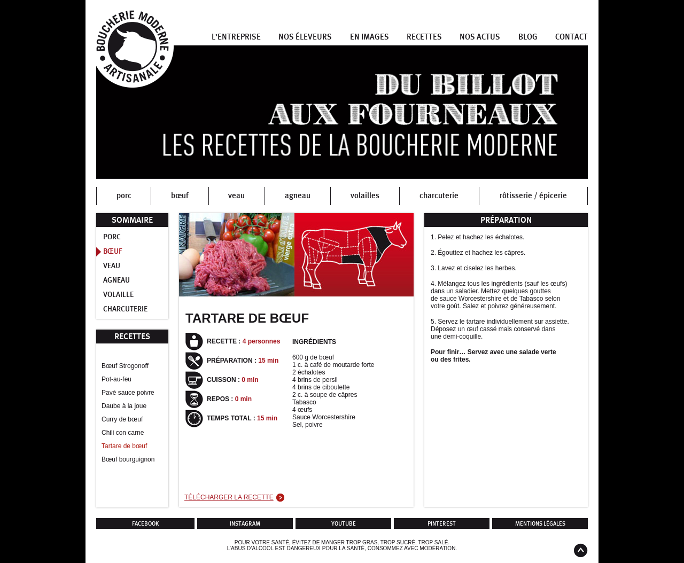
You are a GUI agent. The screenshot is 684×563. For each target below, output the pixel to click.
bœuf (180, 196)
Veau (111, 266)
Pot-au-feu (116, 379)
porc (123, 196)
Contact (571, 37)
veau (236, 196)
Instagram (245, 524)
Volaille (118, 295)
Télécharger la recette (229, 497)
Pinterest (442, 524)
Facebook (145, 524)
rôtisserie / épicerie (533, 196)
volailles (365, 196)
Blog (528, 37)
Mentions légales (540, 524)
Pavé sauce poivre (128, 392)
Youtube (343, 524)
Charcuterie (125, 309)
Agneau (116, 280)
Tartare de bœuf (124, 446)
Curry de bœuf (122, 419)
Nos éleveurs (305, 37)
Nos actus (480, 37)
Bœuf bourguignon (128, 459)
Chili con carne (123, 432)
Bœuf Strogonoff (125, 366)
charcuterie (438, 196)
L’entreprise (236, 37)
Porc (112, 237)
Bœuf (112, 251)
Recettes (424, 37)
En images (369, 37)
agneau (297, 196)
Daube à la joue (124, 406)
